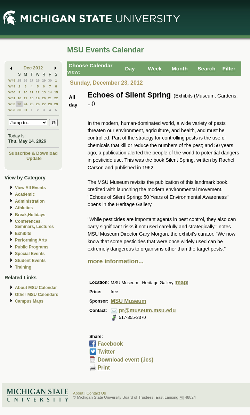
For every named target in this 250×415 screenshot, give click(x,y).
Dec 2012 (33, 67)
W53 (11, 110)
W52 (11, 104)
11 (31, 92)
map (181, 282)
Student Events (30, 260)
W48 (11, 80)
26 (25, 80)
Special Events (30, 253)
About (78, 393)
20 (44, 98)
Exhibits (23, 233)
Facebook (110, 344)
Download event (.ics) (125, 360)
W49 (11, 86)
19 (38, 98)
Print (103, 368)
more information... (116, 261)
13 (44, 92)
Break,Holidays (30, 214)
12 (38, 92)
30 (50, 80)
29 (44, 80)
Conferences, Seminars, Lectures (34, 224)
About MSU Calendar (36, 287)
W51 (11, 98)
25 (19, 80)
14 (50, 92)
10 (25, 92)
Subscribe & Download (33, 153)
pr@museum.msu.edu (147, 310)
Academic (25, 194)
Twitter (106, 352)
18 (31, 98)
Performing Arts (31, 240)
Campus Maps (29, 301)
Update (34, 158)
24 (25, 104)
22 (56, 98)
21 (50, 98)
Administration (30, 201)
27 (31, 80)
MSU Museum (128, 301)
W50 (11, 92)
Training (23, 267)
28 (38, 80)
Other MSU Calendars (36, 294)
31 (25, 110)
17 (25, 98)
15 (56, 92)
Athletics (24, 207)
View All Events (30, 187)
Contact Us (96, 393)
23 (19, 104)
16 (19, 98)
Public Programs (31, 247)
